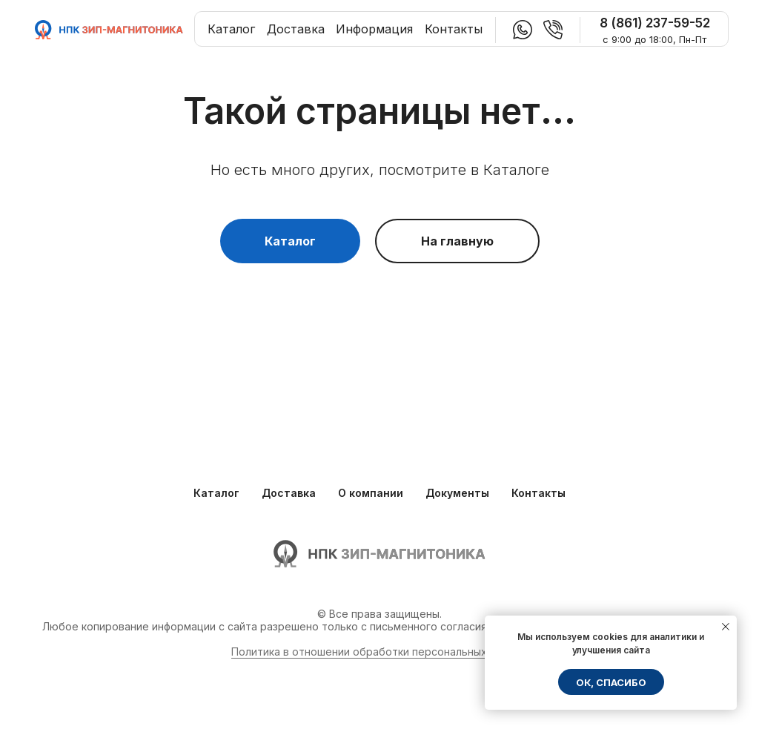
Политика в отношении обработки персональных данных (379, 651)
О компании (370, 493)
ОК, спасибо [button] (611, 682)
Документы (457, 493)
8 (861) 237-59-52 (655, 23)
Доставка (296, 29)
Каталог (231, 29)
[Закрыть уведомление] (725, 626)
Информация (374, 29)
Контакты (454, 29)
